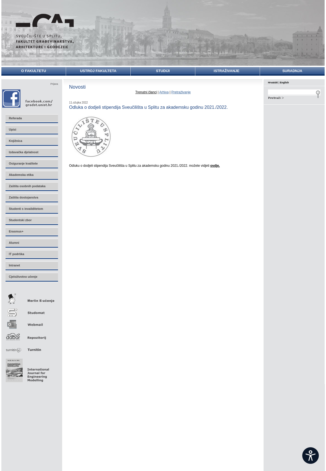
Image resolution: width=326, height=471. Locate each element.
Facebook (27, 98)
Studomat (31, 310)
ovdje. (215, 166)
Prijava (54, 84)
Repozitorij (31, 335)
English (284, 82)
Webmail (31, 322)
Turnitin (31, 347)
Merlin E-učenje (31, 298)
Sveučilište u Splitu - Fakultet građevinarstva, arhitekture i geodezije (45, 31)
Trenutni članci (146, 92)
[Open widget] (310, 455)
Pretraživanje (181, 92)
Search (294, 97)
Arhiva (164, 92)
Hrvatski (273, 82)
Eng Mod (26, 369)
